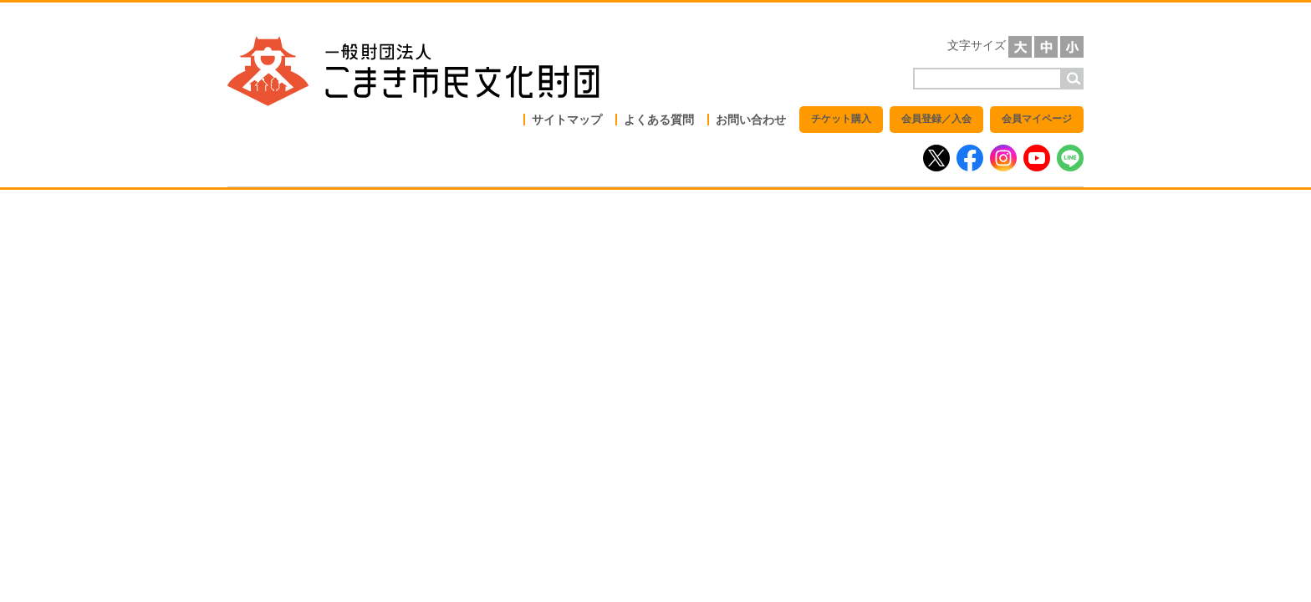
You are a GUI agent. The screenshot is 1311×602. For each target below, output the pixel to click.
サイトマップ (567, 119)
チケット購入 (841, 119)
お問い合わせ (751, 119)
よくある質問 (659, 119)
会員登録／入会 (936, 119)
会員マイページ (1037, 119)
